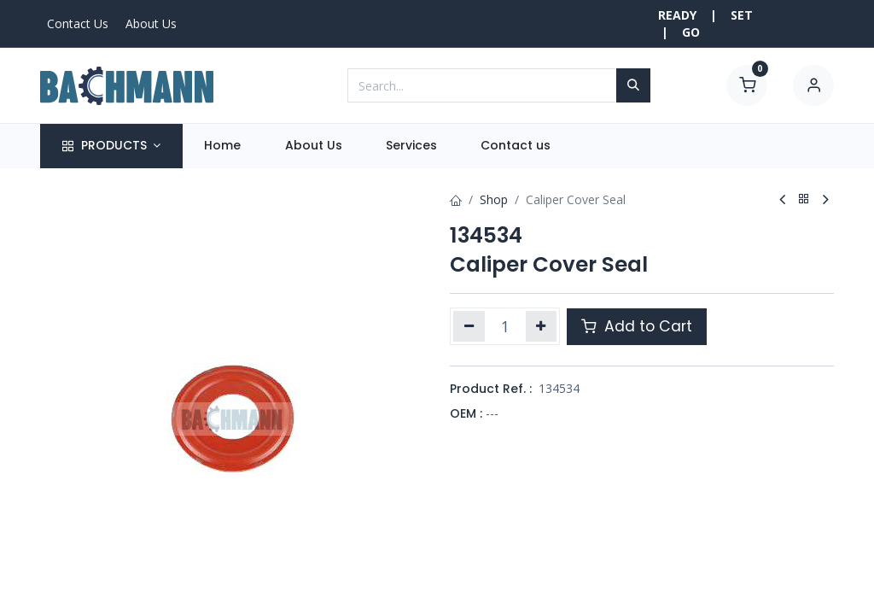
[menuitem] (223, 146)
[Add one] (541, 326)
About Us (151, 23)
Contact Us (77, 23)
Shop (494, 199)
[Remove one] (469, 326)
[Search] (633, 85)
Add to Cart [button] (636, 326)
